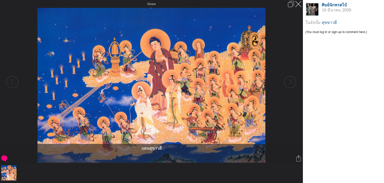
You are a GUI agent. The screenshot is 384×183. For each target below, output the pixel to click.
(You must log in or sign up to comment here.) (336, 32)
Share (151, 4)
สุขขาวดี (329, 22)
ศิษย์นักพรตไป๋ (334, 5)
